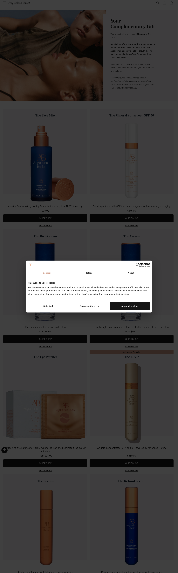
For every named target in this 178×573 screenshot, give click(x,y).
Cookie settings (89, 306)
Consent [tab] (47, 273)
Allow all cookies (130, 306)
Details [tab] (89, 273)
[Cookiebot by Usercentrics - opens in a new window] (137, 265)
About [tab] (131, 273)
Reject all (48, 306)
